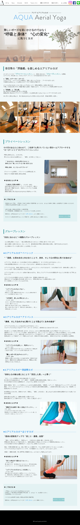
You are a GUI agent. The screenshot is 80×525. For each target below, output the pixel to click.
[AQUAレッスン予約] (64, 216)
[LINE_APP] (78, 2)
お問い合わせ (29, 214)
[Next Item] (77, 117)
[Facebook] (74, 2)
